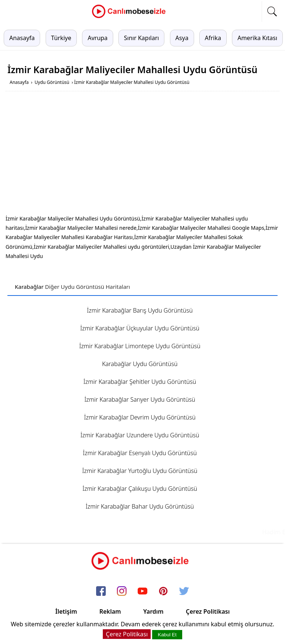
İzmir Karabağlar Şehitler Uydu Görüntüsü (139, 382)
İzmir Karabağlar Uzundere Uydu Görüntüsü (140, 435)
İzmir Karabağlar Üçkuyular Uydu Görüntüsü (139, 328)
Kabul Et (167, 634)
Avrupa (98, 38)
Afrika (213, 38)
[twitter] (184, 591)
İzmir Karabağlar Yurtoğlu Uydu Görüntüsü (139, 471)
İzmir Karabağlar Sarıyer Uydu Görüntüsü (139, 399)
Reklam (110, 611)
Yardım (153, 611)
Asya (182, 38)
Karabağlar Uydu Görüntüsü (140, 364)
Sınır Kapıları (141, 38)
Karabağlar (29, 286)
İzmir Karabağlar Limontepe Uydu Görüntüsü (139, 346)
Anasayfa (22, 38)
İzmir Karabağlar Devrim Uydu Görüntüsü (140, 417)
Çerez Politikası (208, 611)
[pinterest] (163, 591)
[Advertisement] (142, 154)
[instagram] (122, 591)
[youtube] (142, 591)
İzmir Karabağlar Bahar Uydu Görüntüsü (140, 506)
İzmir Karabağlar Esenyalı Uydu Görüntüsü (140, 453)
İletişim (66, 611)
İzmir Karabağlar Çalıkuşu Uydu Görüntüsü (139, 488)
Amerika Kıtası (257, 38)
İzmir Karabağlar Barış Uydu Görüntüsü (140, 310)
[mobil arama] (272, 11)
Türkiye (61, 38)
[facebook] (101, 591)
